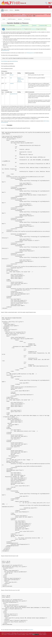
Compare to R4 (28, 634)
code (11, 77)
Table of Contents (17, 634)
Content (3, 19)
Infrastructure (33, 29)
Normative (34, 25)
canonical (12, 83)
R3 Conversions (27, 19)
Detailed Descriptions (11, 19)
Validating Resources (30, 52)
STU (24, 14)
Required (19, 81)
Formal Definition (4, 61)
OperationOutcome (5, 50)
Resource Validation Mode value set (21, 79)
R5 (32, 15)
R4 (35, 15)
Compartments (42, 25)
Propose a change (42, 634)
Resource (11, 10)
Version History (11, 634)
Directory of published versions (20, 15)
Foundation (4, 10)
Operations (20, 19)
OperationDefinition (13, 61)
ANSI (23, 29)
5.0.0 (45, 14)
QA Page (23, 634)
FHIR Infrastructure (6, 25)
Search (6, 634)
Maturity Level (24, 25)
